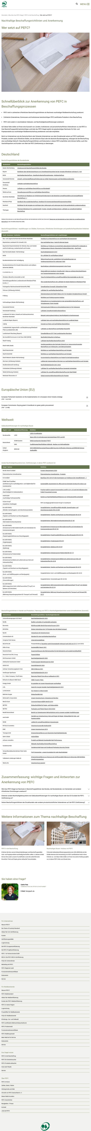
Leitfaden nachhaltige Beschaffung (27, 183)
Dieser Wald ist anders (7, 1096)
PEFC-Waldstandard (7, 994)
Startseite (4, 15)
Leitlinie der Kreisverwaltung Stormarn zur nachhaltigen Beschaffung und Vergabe (64, 361)
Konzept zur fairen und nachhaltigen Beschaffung (55, 324)
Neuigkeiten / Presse (7, 1103)
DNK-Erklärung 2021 (37, 669)
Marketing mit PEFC (7, 964)
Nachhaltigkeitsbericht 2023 (39, 618)
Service (3, 979)
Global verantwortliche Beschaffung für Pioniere (55, 375)
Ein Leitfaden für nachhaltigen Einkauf (52, 255)
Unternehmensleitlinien (37, 640)
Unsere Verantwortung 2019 (39, 729)
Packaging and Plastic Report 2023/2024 (43, 709)
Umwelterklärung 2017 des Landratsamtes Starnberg (56, 333)
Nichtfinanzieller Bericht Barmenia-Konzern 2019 (45, 625)
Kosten (3, 935)
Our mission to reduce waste (39, 690)
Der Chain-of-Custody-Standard (10, 928)
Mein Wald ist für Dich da (8, 1037)
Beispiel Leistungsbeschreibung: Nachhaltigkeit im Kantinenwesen (60, 315)
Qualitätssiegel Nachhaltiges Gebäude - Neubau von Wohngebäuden (49, 444)
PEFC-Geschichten (6, 1100)
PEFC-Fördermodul (7, 1026)
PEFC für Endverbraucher (8, 1059)
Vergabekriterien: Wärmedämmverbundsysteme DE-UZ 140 (57, 520)
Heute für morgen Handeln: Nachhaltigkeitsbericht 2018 (47, 687)
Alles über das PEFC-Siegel (15, 15)
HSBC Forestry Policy (37, 680)
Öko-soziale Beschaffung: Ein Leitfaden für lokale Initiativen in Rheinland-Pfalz (63, 282)
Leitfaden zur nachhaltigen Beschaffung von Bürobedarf (33, 188)
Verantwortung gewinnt (38, 763)
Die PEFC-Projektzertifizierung (10, 950)
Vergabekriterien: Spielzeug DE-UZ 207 (52, 547)
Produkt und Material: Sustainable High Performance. (46, 740)
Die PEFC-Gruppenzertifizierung (10, 946)
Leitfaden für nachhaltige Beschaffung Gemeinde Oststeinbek (58, 368)
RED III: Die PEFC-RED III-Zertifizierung (12, 957)
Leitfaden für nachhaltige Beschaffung (52, 290)
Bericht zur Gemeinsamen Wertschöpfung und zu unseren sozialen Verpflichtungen (55, 712)
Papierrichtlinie (35, 654)
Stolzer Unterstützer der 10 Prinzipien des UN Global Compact (49, 629)
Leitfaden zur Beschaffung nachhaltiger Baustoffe (55, 328)
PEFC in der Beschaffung (32, 15)
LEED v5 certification (36, 433)
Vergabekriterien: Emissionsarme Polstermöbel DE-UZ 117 (57, 553)
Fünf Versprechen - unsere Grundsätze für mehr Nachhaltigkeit (49, 752)
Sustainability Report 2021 (39, 647)
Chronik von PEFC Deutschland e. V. (11, 1092)
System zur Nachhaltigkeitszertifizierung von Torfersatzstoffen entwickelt (62, 497)
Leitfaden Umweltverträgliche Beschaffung (53, 310)
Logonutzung (5, 943)
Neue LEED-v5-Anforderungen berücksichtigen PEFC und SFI (47, 437)
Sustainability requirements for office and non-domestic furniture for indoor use (63, 484)
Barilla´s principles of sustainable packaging (44, 622)
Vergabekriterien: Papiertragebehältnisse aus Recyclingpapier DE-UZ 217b (62, 535)
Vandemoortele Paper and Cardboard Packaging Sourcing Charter (50, 747)
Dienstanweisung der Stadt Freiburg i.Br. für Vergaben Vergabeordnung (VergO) (64, 294)
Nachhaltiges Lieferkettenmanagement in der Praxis (56, 266)
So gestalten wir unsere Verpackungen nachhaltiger (46, 683)
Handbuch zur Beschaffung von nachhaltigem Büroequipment (59, 238)
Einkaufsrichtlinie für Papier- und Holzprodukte (44, 705)
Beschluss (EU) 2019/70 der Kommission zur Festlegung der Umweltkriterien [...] (64, 478)
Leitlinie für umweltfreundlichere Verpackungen (44, 722)
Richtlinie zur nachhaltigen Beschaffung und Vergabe (56, 350)
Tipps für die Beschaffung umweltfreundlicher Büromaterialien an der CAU (62, 277)
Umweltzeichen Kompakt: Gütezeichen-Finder (54, 286)
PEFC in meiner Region (7, 1005)
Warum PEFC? (5, 924)
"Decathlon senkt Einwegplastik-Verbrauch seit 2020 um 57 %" (59, 643)
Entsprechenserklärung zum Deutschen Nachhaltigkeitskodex (49, 733)
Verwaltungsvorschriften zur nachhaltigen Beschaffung (33, 192)
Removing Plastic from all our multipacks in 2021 (45, 676)
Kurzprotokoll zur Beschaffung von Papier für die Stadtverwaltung (60, 357)
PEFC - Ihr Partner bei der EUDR (10, 953)
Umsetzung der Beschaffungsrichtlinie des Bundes (31, 168)
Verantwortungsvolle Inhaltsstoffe (41, 725)
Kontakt (3, 1107)
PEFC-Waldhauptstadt (7, 1034)
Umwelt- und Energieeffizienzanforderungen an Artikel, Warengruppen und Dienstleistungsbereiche (45, 179)
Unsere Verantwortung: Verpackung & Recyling (44, 698)
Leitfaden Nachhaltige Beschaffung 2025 (53, 340)
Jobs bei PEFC (5, 1111)
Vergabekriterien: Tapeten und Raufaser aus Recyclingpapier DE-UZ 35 (61, 514)
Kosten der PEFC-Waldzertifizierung (11, 1001)
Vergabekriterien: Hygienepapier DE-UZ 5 (52, 541)
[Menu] (85, 5)
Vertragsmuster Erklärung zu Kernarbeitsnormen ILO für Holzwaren (60, 307)
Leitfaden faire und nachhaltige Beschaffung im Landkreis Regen (59, 320)
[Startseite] (4, 4)
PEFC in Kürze (5, 1082)
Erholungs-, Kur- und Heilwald (9, 1019)
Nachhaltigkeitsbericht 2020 (39, 658)
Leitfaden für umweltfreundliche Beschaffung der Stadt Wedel (58, 372)
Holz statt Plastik (6, 1067)
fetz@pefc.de (30, 891)
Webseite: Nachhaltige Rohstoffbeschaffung (44, 744)
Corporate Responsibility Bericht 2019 (42, 701)
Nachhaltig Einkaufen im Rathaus (50, 337)
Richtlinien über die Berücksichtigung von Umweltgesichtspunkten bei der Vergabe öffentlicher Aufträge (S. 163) (49, 171)
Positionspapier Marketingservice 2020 (42, 662)
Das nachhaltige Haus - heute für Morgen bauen (54, 242)
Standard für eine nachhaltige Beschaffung (43, 636)
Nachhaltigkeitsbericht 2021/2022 (51, 365)
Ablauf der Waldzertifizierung (9, 997)
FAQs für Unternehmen (8, 961)
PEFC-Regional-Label (7, 968)
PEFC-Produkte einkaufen (8, 1063)
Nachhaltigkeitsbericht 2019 (49, 252)
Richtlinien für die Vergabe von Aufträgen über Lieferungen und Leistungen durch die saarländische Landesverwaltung (51, 205)
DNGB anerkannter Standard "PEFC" (40, 440)
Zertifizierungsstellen (7, 939)
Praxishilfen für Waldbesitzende (10, 1012)
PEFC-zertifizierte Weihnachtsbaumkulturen (14, 1023)
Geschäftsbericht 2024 (37, 665)
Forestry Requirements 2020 (49, 470)
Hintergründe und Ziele (8, 1089)
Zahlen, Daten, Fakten (7, 1085)
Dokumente (4, 975)
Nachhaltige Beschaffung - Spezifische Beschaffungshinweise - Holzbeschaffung (40, 175)
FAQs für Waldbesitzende (8, 1015)
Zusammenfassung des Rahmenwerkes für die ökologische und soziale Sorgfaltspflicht (56, 651)
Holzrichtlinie (35, 736)
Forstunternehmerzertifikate (9, 971)
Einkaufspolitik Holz (37, 694)
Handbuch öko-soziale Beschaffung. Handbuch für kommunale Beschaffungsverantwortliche (44, 201)
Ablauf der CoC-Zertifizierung (9, 932)
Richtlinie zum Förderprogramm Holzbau (52, 297)
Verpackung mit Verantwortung (40, 633)
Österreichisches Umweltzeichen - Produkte (53, 474)
